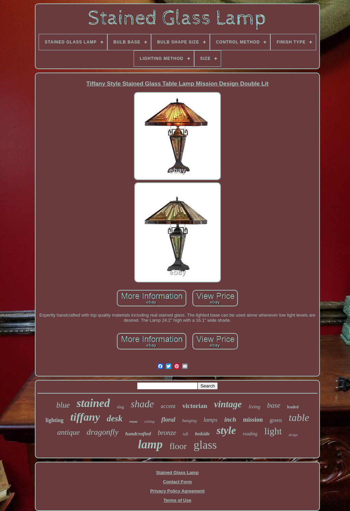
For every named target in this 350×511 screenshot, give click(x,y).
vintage (228, 404)
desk (114, 418)
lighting (54, 420)
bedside (202, 433)
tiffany (85, 417)
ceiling (149, 421)
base (273, 405)
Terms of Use (177, 500)
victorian (194, 405)
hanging (189, 420)
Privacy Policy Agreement (177, 491)
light (273, 431)
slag (120, 406)
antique (68, 432)
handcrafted (138, 433)
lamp (150, 444)
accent (168, 406)
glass (205, 444)
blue (63, 405)
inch (230, 419)
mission (253, 419)
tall (185, 434)
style (226, 430)
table (299, 417)
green (276, 420)
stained (93, 403)
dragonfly (102, 431)
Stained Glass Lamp (177, 472)
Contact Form (177, 481)
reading (250, 433)
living (254, 406)
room (133, 421)
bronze (167, 432)
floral (168, 419)
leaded (292, 407)
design (293, 435)
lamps (211, 420)
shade (142, 403)
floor (178, 446)
